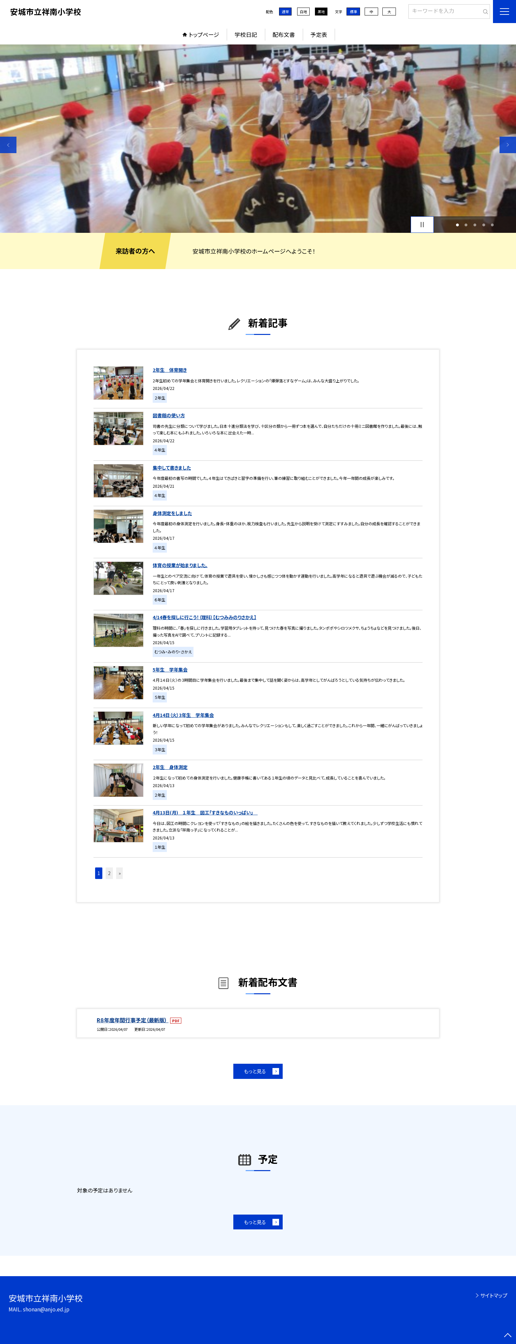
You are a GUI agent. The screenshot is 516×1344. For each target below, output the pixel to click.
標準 (353, 11)
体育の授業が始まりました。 (180, 565)
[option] (258, 138)
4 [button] (483, 225)
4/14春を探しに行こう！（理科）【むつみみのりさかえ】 (204, 617)
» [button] (119, 873)
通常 (285, 11)
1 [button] (457, 225)
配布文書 (283, 34)
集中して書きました (172, 467)
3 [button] (475, 225)
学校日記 (246, 34)
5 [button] (492, 225)
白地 (303, 11)
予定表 (318, 34)
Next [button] (508, 145)
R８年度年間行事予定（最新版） (132, 1020)
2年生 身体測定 (170, 767)
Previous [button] (8, 145)
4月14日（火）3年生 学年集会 (183, 715)
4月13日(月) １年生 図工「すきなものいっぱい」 (205, 812)
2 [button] (466, 225)
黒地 (321, 11)
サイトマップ (493, 1295)
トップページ (204, 34)
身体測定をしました (172, 513)
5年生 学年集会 (170, 669)
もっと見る (255, 1071)
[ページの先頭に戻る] (508, 1336)
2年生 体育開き (170, 370)
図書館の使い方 (169, 415)
